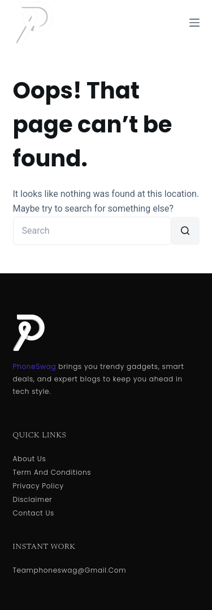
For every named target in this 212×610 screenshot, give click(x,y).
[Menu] (194, 23)
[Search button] (185, 231)
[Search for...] (92, 231)
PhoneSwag (35, 366)
